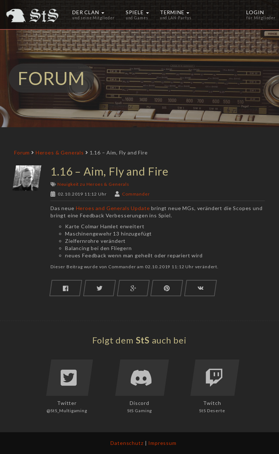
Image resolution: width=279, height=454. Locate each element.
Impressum (162, 443)
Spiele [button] (137, 14)
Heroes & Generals (60, 152)
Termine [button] (175, 14)
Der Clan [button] (93, 14)
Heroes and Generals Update (113, 208)
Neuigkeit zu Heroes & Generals (93, 184)
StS (143, 340)
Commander (136, 194)
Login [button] (261, 14)
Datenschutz (126, 443)
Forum (22, 152)
